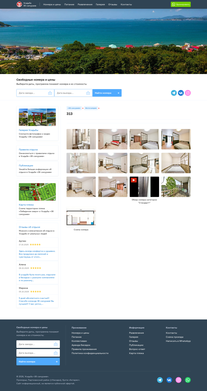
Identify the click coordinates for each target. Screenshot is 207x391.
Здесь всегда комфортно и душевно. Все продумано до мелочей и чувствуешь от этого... (37, 254)
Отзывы (112, 4)
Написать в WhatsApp (178, 340)
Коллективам (79, 340)
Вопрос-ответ (137, 349)
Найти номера (107, 92)
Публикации (136, 345)
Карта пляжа (136, 353)
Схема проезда (174, 336)
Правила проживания (84, 349)
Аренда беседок (81, 345)
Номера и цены (52, 4)
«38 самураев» (74, 108)
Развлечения (85, 4)
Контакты (126, 4)
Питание (69, 4)
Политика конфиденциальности (90, 353)
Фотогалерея (91, 108)
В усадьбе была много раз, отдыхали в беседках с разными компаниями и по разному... (37, 277)
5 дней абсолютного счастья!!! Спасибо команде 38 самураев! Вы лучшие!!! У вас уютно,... (36, 301)
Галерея (100, 4)
